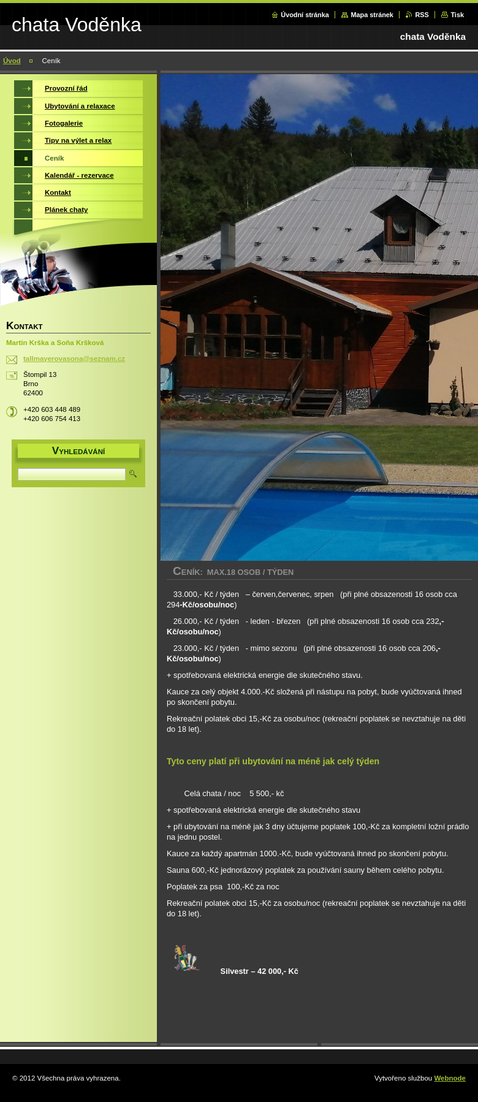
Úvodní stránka (305, 14)
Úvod (12, 60)
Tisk (457, 14)
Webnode (450, 1078)
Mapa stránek (372, 14)
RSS (421, 14)
